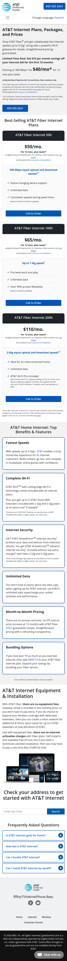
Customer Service (33, 922)
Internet (32, 917)
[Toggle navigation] (7, 17)
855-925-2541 (54, 6)
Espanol (59, 17)
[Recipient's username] (24, 811)
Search (56, 811)
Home (19, 917)
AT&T (40, 451)
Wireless (46, 917)
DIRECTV (33, 659)
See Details (46, 89)
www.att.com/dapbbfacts (28, 92)
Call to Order (33, 213)
